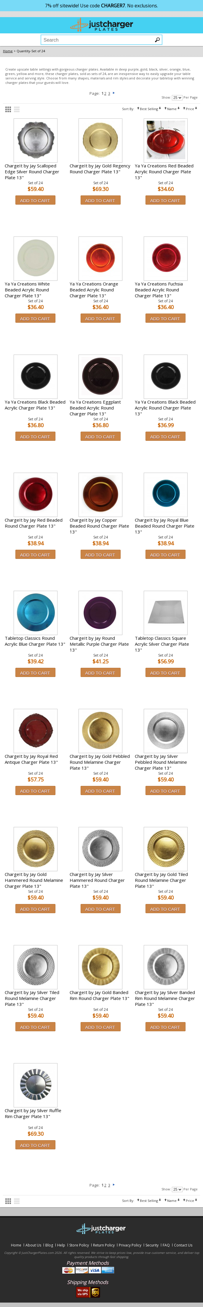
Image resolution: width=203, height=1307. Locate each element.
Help (61, 1245)
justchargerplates (101, 24)
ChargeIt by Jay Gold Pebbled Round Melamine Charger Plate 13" (100, 762)
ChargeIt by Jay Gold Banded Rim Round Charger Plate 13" (99, 995)
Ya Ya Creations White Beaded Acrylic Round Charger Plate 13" (27, 289)
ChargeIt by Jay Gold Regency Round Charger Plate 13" (100, 168)
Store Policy (79, 1245)
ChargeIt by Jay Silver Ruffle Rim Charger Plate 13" (33, 1113)
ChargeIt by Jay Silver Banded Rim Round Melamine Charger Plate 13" (165, 998)
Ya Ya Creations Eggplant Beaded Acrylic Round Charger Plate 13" (95, 408)
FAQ (166, 1245)
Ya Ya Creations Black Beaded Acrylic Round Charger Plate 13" (165, 408)
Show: (166, 97)
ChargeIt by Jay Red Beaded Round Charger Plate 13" (34, 523)
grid (8, 109)
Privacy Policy (130, 1245)
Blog (49, 1245)
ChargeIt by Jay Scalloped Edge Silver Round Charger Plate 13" (32, 171)
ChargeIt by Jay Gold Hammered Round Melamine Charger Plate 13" (34, 880)
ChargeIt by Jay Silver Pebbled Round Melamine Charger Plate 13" (161, 762)
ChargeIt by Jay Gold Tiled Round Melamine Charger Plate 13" (161, 880)
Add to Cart (35, 200)
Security (152, 1245)
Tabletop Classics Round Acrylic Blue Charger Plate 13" (35, 641)
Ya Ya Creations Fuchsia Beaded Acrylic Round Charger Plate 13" (159, 289)
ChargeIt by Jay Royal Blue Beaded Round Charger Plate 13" (164, 526)
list (17, 109)
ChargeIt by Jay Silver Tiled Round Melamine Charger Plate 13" (32, 998)
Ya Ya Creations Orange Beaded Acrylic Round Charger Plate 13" (94, 289)
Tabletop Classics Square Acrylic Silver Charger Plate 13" (162, 644)
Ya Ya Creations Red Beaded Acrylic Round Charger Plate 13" (164, 171)
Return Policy (104, 1245)
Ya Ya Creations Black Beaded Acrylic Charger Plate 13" (35, 405)
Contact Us (183, 1245)
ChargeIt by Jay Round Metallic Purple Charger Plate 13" (99, 644)
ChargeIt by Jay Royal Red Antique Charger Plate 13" (31, 759)
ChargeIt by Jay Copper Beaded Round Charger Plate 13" (99, 526)
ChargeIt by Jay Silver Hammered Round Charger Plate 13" (97, 880)
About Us (33, 1245)
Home (16, 1245)
